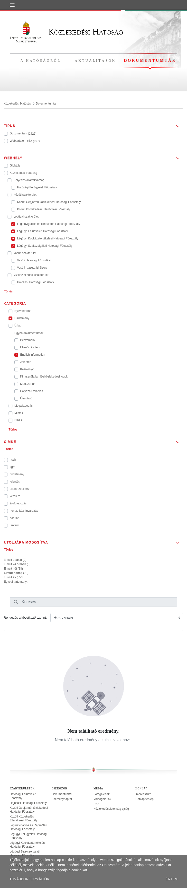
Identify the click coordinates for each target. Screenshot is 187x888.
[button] (93, 124)
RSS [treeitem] (97, 804)
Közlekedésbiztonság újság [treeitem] (111, 808)
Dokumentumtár (150, 60)
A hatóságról (40, 60)
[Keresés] (16, 602)
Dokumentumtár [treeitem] (62, 794)
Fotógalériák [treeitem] (102, 794)
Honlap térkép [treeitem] (144, 799)
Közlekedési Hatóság (66, 32)
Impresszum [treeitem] (143, 794)
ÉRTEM (172, 879)
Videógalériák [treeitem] (102, 799)
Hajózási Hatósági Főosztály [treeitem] (28, 803)
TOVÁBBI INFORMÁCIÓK (29, 879)
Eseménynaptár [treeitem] (62, 799)
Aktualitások (95, 60)
